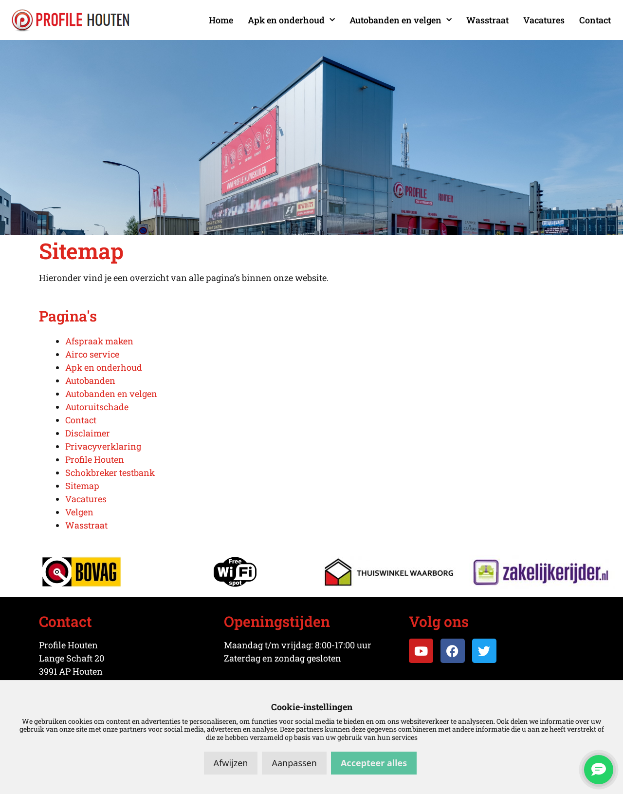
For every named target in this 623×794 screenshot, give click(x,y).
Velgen (79, 512)
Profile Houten (94, 459)
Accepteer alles (374, 763)
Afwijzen (231, 763)
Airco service (92, 354)
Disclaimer (87, 433)
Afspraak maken (99, 341)
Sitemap (82, 486)
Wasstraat (487, 20)
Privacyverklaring (103, 446)
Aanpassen (294, 763)
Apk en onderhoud (291, 20)
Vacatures (544, 20)
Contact (595, 20)
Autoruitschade (96, 407)
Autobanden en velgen (400, 20)
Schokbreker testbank (110, 472)
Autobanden (90, 380)
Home (221, 20)
